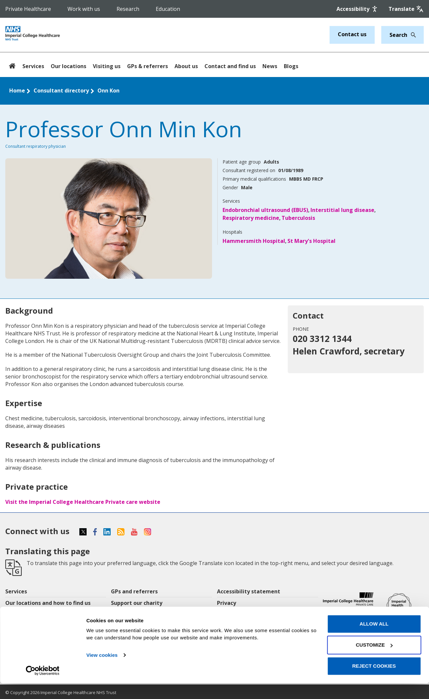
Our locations (68, 66)
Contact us (352, 34)
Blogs (291, 66)
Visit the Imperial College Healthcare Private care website (82, 501)
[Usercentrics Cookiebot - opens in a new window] (42, 686)
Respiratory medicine (251, 217)
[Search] (412, 35)
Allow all (374, 639)
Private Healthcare (28, 9)
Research (128, 9)
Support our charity (136, 603)
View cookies (102, 671)
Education (168, 9)
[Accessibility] (357, 9)
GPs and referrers (134, 591)
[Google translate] (406, 9)
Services (33, 66)
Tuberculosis (298, 217)
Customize (374, 660)
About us (186, 66)
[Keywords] (398, 35)
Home (17, 90)
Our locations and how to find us (48, 603)
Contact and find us (230, 66)
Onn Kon (108, 90)
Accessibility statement (248, 591)
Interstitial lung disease (342, 210)
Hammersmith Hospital (254, 241)
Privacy (226, 603)
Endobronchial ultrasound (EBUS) (265, 210)
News (269, 66)
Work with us (83, 9)
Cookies (227, 614)
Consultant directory (61, 90)
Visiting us (107, 66)
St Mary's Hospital (311, 241)
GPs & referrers (147, 66)
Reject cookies (374, 682)
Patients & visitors (29, 614)
